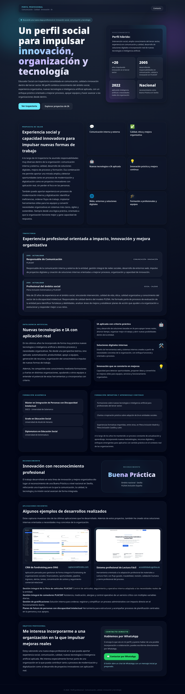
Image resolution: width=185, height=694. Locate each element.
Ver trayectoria (29, 106)
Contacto (157, 8)
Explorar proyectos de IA (57, 106)
